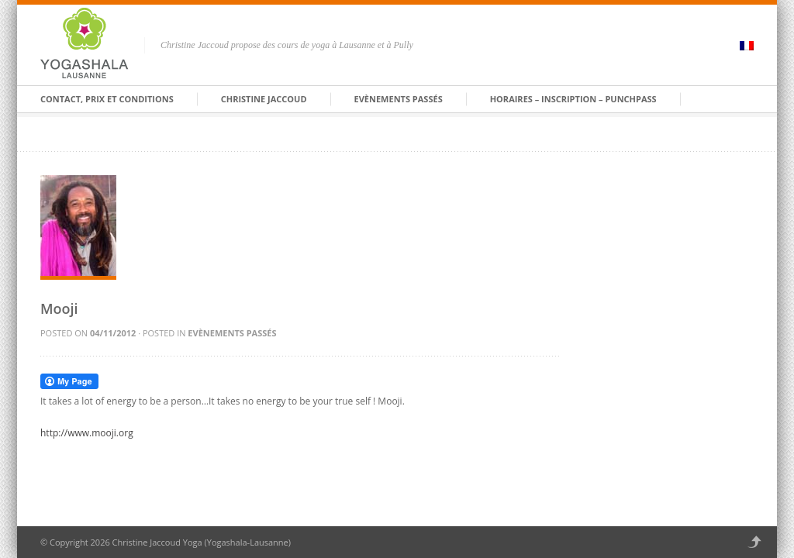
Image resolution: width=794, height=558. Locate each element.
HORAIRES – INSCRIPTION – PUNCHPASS (573, 99)
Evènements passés (398, 99)
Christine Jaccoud (264, 99)
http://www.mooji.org (86, 432)
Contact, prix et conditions (107, 99)
